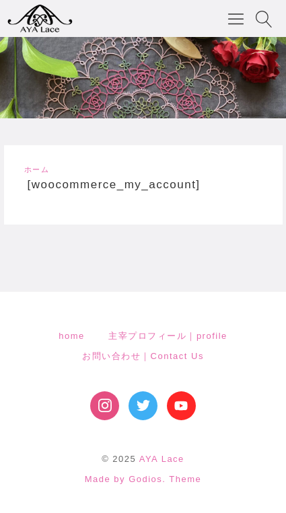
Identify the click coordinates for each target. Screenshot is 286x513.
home (72, 336)
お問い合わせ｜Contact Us (143, 356)
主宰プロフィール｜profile (167, 336)
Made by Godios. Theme (143, 479)
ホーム (37, 169)
